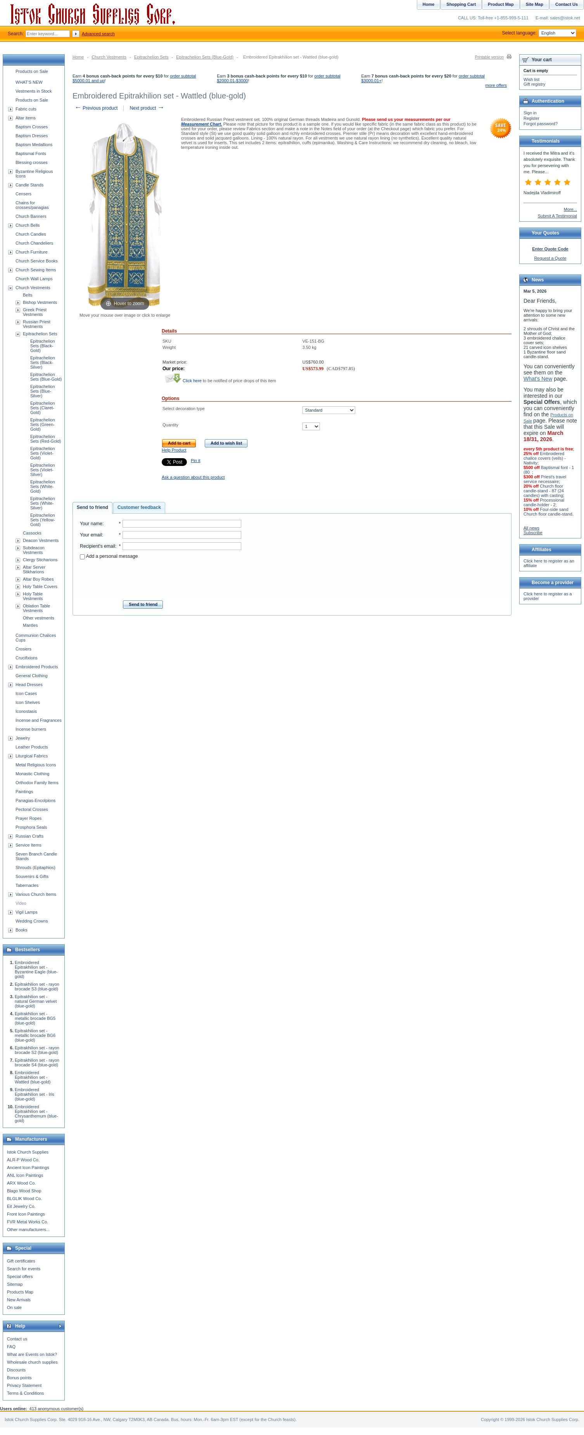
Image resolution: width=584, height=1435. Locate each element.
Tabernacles (27, 885)
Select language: (539, 33)
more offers (496, 85)
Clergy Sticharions (40, 559)
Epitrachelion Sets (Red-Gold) (45, 438)
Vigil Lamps (27, 912)
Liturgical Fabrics (32, 756)
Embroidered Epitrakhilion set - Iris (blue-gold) (34, 1094)
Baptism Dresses (32, 135)
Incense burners (31, 729)
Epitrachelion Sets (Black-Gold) (42, 346)
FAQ (11, 1346)
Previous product (95, 108)
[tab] (92, 508)
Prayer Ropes (28, 818)
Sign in (530, 112)
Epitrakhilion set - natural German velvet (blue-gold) (36, 1001)
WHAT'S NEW (29, 82)
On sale (14, 1307)
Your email (91, 535)
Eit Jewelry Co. (21, 1206)
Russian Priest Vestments (36, 324)
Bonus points (19, 1377)
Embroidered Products (37, 666)
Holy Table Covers (40, 586)
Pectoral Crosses (32, 809)
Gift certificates (21, 1261)
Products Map (20, 1292)
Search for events (23, 1268)
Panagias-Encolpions (35, 800)
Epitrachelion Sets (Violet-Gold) (42, 453)
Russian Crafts (29, 836)
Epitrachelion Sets (151, 57)
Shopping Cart (461, 4)
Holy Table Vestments (33, 596)
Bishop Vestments (40, 302)
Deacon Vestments (41, 540)
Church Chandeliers (34, 243)
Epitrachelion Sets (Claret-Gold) (42, 408)
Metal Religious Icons (36, 764)
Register (531, 118)
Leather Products (32, 747)
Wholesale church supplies (32, 1362)
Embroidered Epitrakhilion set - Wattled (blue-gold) (33, 1077)
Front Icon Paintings (26, 1214)
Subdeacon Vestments (34, 550)
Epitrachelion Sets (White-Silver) (42, 503)
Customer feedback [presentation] (139, 507)
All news (531, 528)
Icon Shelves (28, 702)
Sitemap (14, 1284)
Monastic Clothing (32, 773)
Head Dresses (29, 684)
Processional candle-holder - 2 (544, 502)
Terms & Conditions (25, 1393)
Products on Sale (32, 71)
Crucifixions (27, 657)
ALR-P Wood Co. (23, 1159)
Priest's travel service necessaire (545, 479)
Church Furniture (32, 252)
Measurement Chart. (201, 124)
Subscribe (533, 532)
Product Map (501, 4)
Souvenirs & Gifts (32, 876)
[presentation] (160, 577)
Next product (147, 108)
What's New (538, 379)
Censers (23, 193)
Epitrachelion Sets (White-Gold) (42, 486)
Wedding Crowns (32, 921)
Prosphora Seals (31, 827)
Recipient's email (97, 546)
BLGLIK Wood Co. (24, 1198)
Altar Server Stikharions (34, 569)
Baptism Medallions (34, 144)
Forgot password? (541, 123)
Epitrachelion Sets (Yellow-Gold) (42, 520)
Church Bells (28, 225)
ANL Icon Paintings (25, 1175)
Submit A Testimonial (557, 216)
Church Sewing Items (36, 269)
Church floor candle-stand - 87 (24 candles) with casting (544, 491)
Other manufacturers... (28, 1229)
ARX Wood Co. (21, 1183)
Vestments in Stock (34, 91)
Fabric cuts (26, 109)
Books (22, 930)
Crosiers (23, 649)
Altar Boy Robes (38, 579)
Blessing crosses (32, 162)
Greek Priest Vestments (35, 312)
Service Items (28, 845)
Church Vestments (109, 57)
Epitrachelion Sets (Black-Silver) (42, 362)
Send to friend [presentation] (92, 507)
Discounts (16, 1370)
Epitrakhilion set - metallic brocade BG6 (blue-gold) (35, 1035)
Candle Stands (29, 185)
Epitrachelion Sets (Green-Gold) (42, 424)
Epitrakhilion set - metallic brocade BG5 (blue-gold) (35, 1018)
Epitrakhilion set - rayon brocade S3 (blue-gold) (37, 986)
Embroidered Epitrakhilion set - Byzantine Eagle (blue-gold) (36, 969)
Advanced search (98, 33)
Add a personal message (109, 556)
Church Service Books (37, 261)
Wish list (531, 79)
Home (78, 57)
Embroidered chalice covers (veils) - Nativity (545, 458)
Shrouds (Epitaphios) (35, 867)
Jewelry (23, 738)
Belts (27, 295)
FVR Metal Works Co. (27, 1221)
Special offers (20, 1276)
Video (21, 903)
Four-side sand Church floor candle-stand (548, 511)
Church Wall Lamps (34, 278)
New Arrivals (19, 1299)
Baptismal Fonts (31, 153)
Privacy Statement (24, 1385)
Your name (91, 523)
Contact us (17, 1339)
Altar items (26, 118)
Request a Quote (550, 258)
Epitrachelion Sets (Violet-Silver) (42, 470)
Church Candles (31, 234)
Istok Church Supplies (27, 1152)
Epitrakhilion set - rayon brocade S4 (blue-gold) (37, 1062)
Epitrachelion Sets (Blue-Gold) (204, 57)
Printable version (489, 57)
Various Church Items (36, 894)
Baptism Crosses (32, 126)
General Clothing (32, 675)
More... (570, 209)
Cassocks (32, 533)
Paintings (24, 791)
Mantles (30, 625)
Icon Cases (26, 693)
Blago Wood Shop (24, 1190)
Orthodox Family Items (37, 782)
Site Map (534, 4)
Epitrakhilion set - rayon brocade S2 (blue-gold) (37, 1050)
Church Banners (31, 216)
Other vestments (38, 618)
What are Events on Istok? (32, 1354)
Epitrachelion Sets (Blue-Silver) (42, 391)
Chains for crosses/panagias (32, 205)
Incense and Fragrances (39, 720)
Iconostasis (26, 711)
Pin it (195, 460)
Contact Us (566, 4)
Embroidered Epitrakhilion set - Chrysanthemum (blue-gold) (36, 1113)
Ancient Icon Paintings (28, 1167)
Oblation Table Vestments (36, 608)
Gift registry (534, 84)
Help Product (174, 450)
